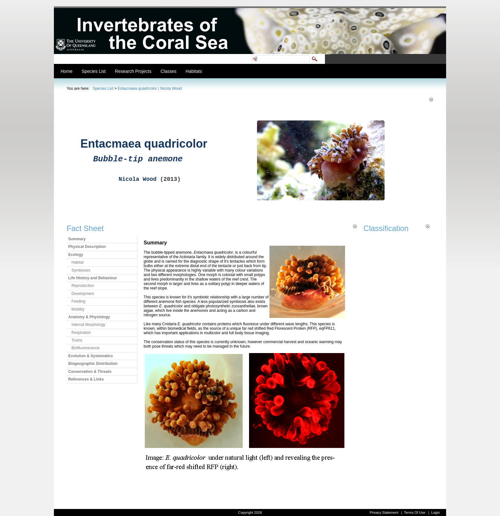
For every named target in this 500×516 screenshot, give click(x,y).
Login (435, 512)
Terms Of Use (414, 512)
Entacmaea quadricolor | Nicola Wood (150, 88)
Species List (103, 88)
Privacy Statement (384, 512)
